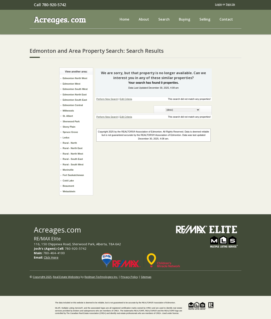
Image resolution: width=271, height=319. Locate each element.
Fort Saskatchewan (73, 175)
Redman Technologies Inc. (101, 277)
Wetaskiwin (69, 191)
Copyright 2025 (42, 277)
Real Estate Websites (66, 277)
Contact (226, 19)
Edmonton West (71, 83)
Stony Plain (69, 126)
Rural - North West (73, 153)
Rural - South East (73, 159)
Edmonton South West (75, 89)
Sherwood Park (71, 121)
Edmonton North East (75, 94)
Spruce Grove (70, 132)
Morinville (68, 170)
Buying (184, 19)
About (144, 19)
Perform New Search (107, 99)
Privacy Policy (129, 277)
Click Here (51, 257)
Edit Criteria (126, 99)
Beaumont (68, 186)
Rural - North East (73, 148)
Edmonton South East (75, 100)
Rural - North (70, 143)
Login (218, 4)
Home (124, 19)
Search (164, 19)
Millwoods (68, 110)
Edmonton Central (73, 105)
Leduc (66, 137)
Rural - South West (73, 164)
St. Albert (68, 116)
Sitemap (146, 277)
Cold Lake (68, 180)
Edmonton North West (75, 78)
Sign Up (230, 4)
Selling (204, 19)
